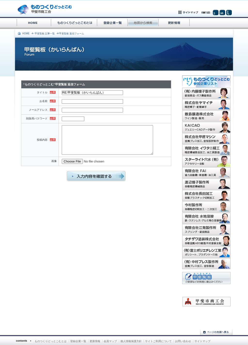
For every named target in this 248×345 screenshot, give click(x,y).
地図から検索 (143, 23)
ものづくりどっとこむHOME (33, 23)
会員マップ (110, 341)
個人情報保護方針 (131, 341)
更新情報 (174, 23)
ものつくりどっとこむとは (51, 341)
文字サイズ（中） (222, 12)
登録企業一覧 (112, 23)
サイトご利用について (158, 341)
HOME (26, 33)
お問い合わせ (183, 341)
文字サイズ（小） (215, 12)
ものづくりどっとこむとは (74, 23)
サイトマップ (195, 12)
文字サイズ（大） (229, 12)
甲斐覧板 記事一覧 (45, 33)
